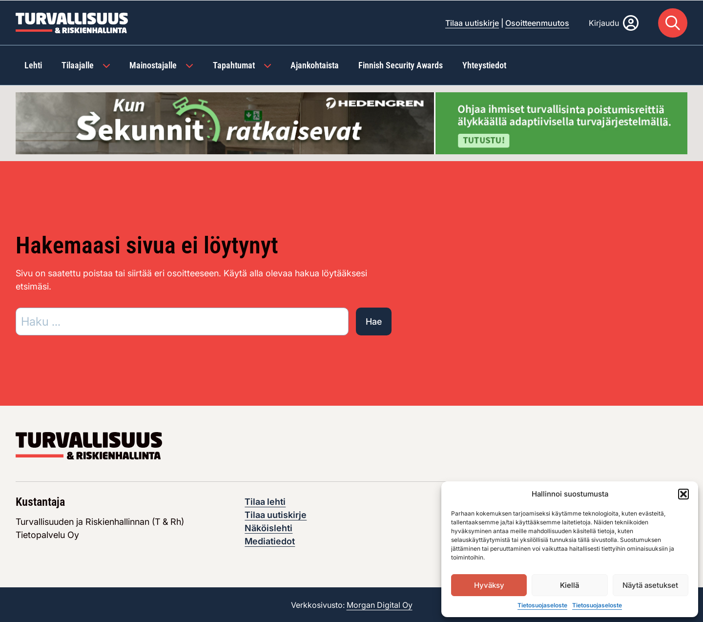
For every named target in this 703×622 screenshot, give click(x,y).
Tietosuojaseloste (542, 605)
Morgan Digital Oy (380, 604)
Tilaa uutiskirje (472, 22)
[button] (683, 494)
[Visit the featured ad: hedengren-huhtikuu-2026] (351, 122)
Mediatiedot (270, 541)
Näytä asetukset (650, 585)
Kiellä (569, 585)
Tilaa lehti (265, 501)
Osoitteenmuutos (537, 22)
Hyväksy (489, 585)
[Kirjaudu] (613, 22)
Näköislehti (268, 527)
